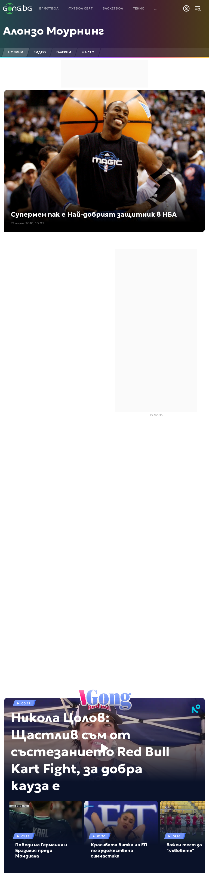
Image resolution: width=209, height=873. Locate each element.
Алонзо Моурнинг (53, 31)
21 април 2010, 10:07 (27, 223)
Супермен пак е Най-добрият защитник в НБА (94, 214)
